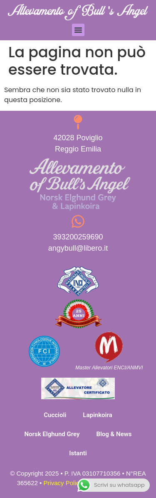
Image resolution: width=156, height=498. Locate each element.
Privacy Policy (62, 482)
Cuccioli (55, 415)
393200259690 (78, 237)
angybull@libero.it (78, 248)
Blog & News (113, 434)
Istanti (78, 453)
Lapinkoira (97, 415)
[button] (78, 30)
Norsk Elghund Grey (51, 434)
